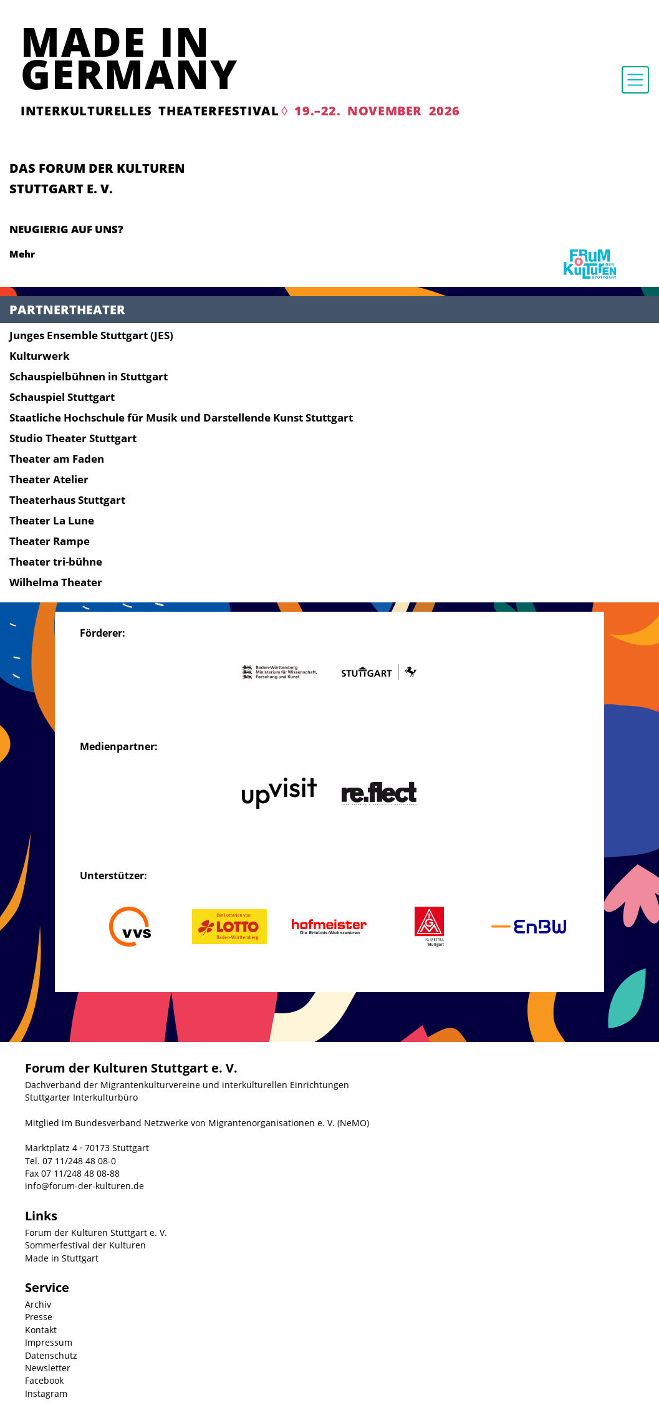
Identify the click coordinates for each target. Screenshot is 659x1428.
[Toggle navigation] (635, 80)
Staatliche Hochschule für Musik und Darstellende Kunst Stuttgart (181, 417)
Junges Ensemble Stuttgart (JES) (91, 335)
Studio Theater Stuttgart (73, 438)
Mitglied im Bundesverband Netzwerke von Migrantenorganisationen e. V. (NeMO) (197, 1123)
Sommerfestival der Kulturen (85, 1245)
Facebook (44, 1380)
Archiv (38, 1304)
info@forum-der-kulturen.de (84, 1186)
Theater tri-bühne (55, 561)
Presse (38, 1317)
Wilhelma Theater (55, 582)
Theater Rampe (49, 541)
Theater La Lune (51, 520)
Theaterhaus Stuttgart (67, 500)
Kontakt (41, 1330)
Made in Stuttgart (62, 1258)
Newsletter (47, 1368)
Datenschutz (51, 1355)
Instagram (46, 1393)
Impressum (48, 1342)
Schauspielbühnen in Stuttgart (88, 376)
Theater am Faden (56, 458)
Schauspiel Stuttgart (62, 397)
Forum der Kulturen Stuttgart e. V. (96, 1232)
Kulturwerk (39, 356)
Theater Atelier (49, 479)
